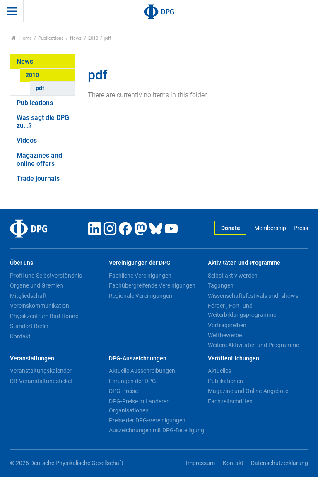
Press (301, 228)
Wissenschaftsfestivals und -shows (253, 295)
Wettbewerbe (225, 335)
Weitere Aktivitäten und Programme (253, 345)
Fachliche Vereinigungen (140, 275)
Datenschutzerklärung (279, 463)
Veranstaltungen (32, 358)
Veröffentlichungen (233, 358)
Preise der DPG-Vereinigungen (147, 420)
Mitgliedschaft (28, 295)
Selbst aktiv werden (233, 275)
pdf (40, 88)
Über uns (21, 262)
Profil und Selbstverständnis (46, 275)
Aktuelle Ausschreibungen (142, 370)
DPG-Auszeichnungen (137, 358)
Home (21, 38)
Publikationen (225, 381)
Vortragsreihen (227, 325)
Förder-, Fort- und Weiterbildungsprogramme (242, 310)
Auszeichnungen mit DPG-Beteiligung (156, 430)
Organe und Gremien (36, 285)
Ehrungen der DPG (132, 381)
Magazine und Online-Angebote (248, 391)
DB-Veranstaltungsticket (41, 381)
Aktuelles (219, 370)
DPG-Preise (123, 391)
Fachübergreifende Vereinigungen (152, 285)
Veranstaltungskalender (41, 370)
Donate (230, 228)
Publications (51, 38)
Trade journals (38, 178)
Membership (270, 228)
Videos (27, 140)
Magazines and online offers (39, 159)
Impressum (200, 463)
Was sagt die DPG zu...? (43, 121)
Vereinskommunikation (39, 305)
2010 (93, 38)
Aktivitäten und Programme (244, 262)
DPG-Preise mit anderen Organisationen (139, 406)
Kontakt (20, 336)
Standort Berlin (29, 326)
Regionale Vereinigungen (140, 295)
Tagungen (221, 285)
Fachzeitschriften (230, 401)
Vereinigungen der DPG (140, 262)
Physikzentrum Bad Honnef (45, 316)
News (76, 38)
